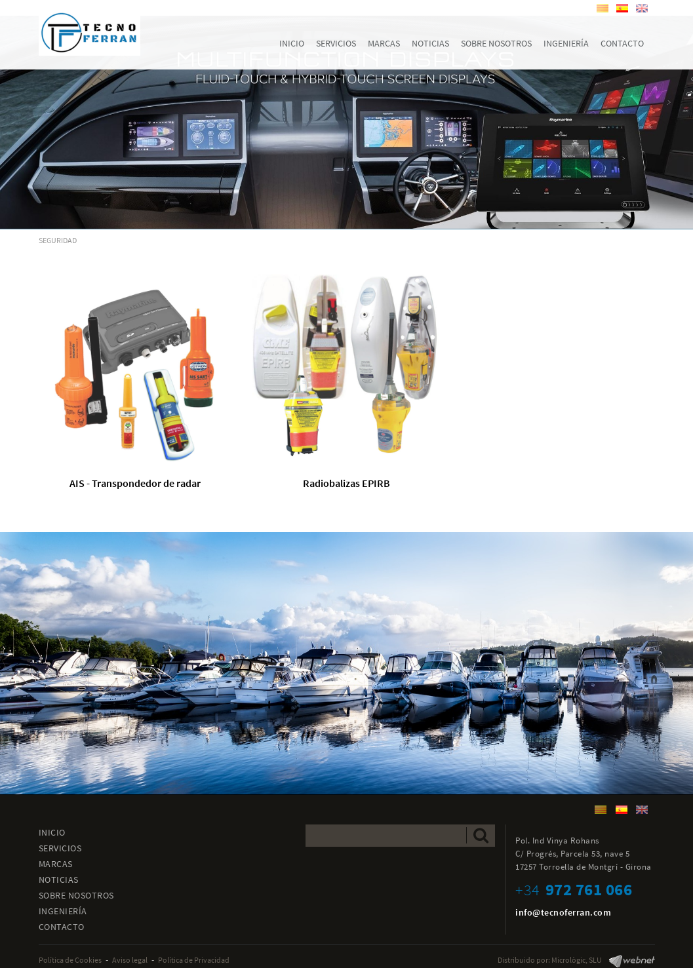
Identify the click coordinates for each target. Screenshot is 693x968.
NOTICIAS (59, 879)
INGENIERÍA (63, 911)
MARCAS (56, 864)
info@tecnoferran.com (563, 912)
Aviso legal (130, 960)
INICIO (52, 832)
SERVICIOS (60, 848)
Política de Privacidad (193, 960)
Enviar (480, 835)
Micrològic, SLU (576, 960)
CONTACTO (62, 927)
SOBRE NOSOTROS (76, 895)
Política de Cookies (70, 960)
